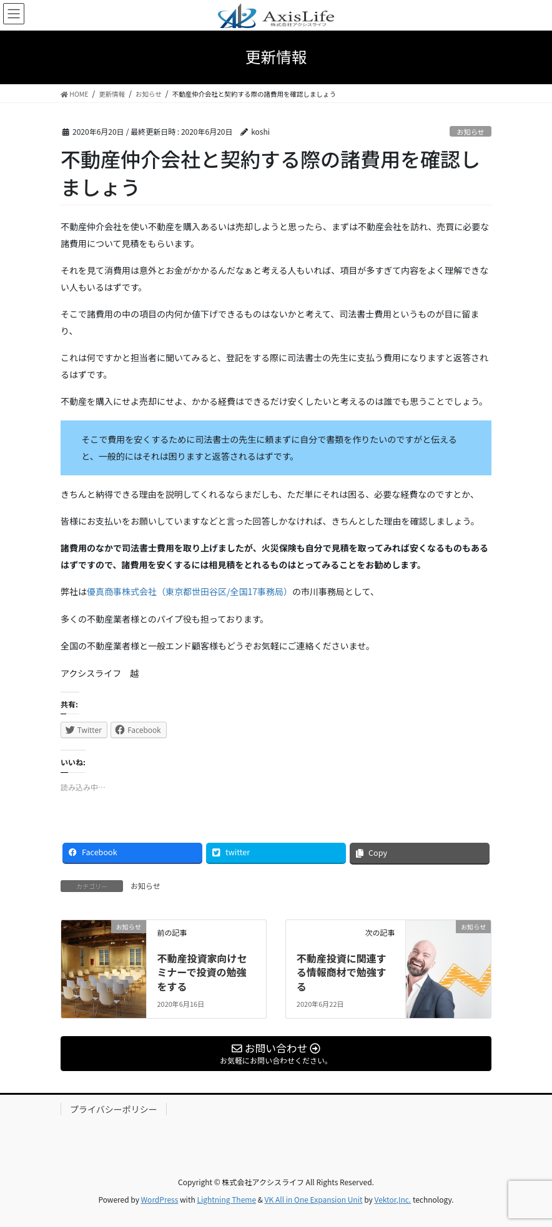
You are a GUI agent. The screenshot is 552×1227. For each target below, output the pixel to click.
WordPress (160, 1199)
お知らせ (470, 132)
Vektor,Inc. (392, 1199)
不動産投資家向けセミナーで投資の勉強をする (202, 972)
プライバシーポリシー (113, 1109)
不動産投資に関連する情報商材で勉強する (342, 972)
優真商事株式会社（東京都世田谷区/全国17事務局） (189, 591)
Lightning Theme (226, 1199)
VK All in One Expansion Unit (314, 1199)
